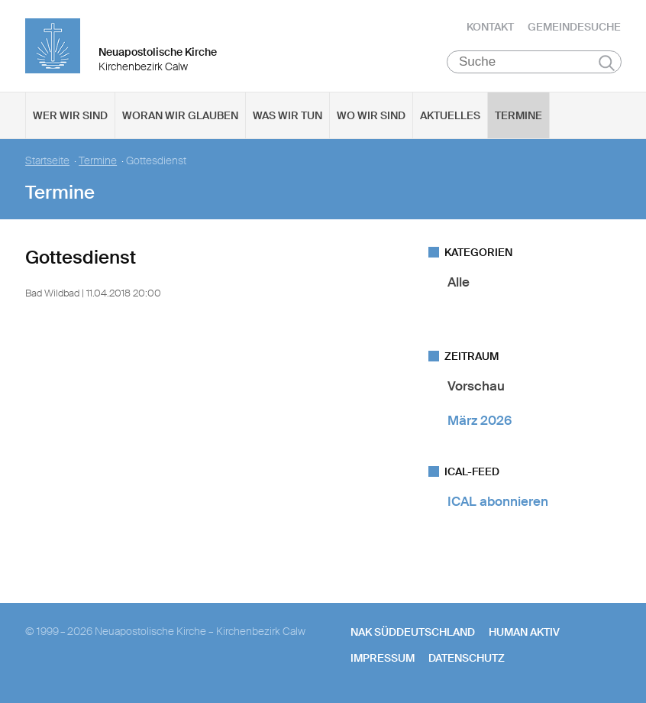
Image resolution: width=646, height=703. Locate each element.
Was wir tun (287, 115)
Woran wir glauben (180, 115)
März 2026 (479, 420)
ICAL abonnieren (497, 501)
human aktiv (524, 632)
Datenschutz (466, 658)
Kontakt (490, 27)
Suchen (607, 63)
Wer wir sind (70, 115)
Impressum (382, 658)
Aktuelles (450, 115)
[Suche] (534, 61)
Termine (518, 115)
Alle (458, 282)
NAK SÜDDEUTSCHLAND (412, 632)
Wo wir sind (371, 115)
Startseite (47, 160)
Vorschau (476, 385)
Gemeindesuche (574, 27)
